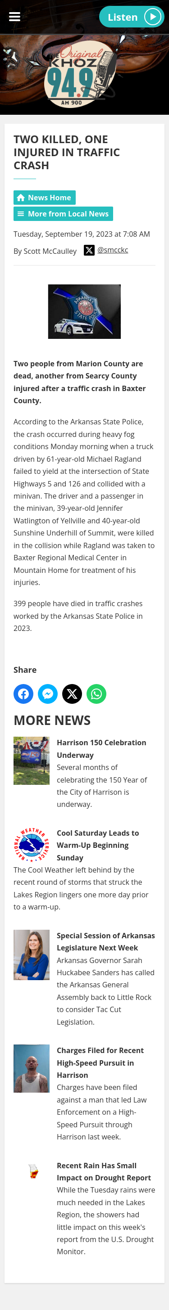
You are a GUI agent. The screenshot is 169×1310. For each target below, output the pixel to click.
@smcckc (106, 250)
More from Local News (68, 214)
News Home (49, 198)
